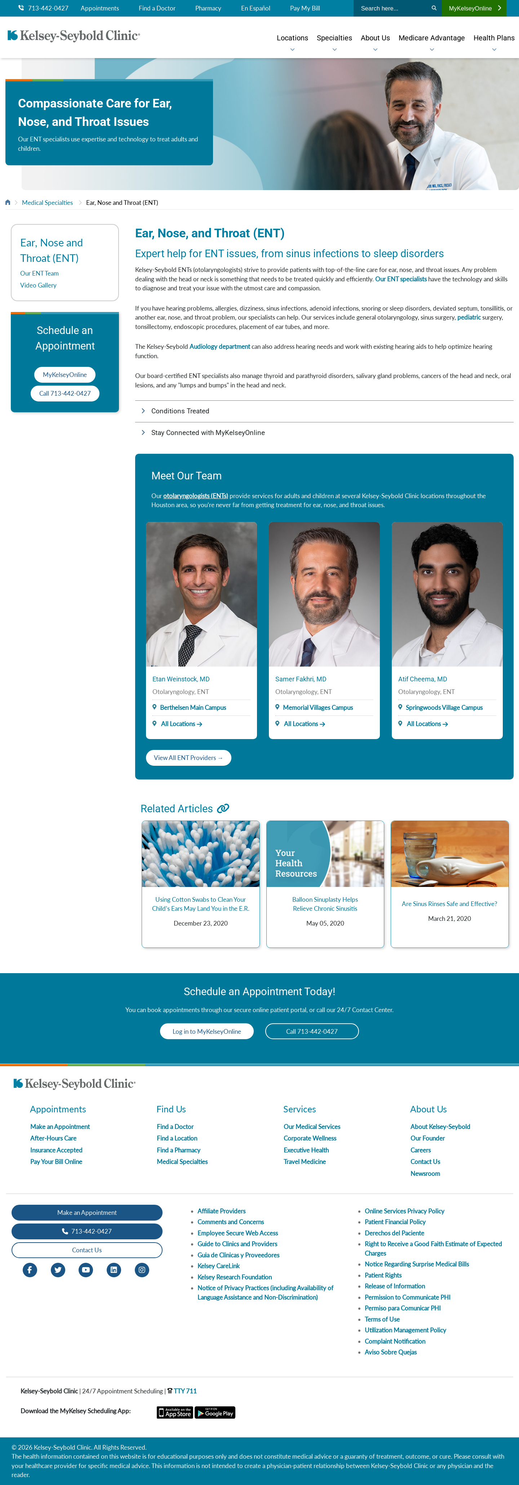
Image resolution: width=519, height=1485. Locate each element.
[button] (324, 411)
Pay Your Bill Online (56, 1161)
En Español (255, 8)
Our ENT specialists (401, 279)
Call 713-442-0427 (65, 393)
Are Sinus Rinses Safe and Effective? (449, 904)
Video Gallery (38, 285)
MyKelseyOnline (475, 8)
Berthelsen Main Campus (193, 707)
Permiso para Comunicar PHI (403, 1308)
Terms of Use (382, 1319)
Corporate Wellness (310, 1138)
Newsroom (425, 1173)
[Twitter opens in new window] (58, 1269)
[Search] (434, 8)
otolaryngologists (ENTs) (195, 496)
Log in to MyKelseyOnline (207, 1031)
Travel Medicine (305, 1161)
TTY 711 (182, 1391)
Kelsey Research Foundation (235, 1277)
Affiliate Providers (221, 1211)
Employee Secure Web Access (238, 1233)
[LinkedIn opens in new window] (114, 1269)
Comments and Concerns (231, 1222)
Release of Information (395, 1286)
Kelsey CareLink (219, 1266)
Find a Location (177, 1138)
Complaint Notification (395, 1341)
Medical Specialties (47, 202)
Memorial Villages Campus (318, 707)
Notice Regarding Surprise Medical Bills (417, 1264)
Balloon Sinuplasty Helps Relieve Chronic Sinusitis (325, 904)
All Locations (173, 724)
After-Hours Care (53, 1138)
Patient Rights (383, 1275)
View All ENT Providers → (188, 757)
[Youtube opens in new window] (86, 1269)
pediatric (469, 317)
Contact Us (425, 1161)
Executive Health (306, 1150)
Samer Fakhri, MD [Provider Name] (301, 679)
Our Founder (428, 1138)
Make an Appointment (60, 1126)
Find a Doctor (157, 8)
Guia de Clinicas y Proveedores (238, 1255)
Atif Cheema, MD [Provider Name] (422, 679)
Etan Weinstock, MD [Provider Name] (181, 679)
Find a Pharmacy (178, 1150)
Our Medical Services (312, 1126)
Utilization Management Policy (405, 1330)
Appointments (100, 8)
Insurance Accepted (56, 1150)
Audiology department (220, 346)
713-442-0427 (43, 8)
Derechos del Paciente (394, 1233)
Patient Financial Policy (395, 1222)
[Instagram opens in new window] (142, 1269)
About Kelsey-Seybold (440, 1126)
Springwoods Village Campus (444, 707)
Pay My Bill (305, 8)
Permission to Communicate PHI (408, 1297)
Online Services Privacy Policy (404, 1211)
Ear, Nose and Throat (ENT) (122, 202)
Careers (421, 1150)
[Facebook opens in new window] (30, 1269)
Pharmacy (208, 8)
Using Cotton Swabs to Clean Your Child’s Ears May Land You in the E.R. (200, 904)
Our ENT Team (39, 273)
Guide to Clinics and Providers (237, 1244)
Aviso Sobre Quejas (391, 1352)
